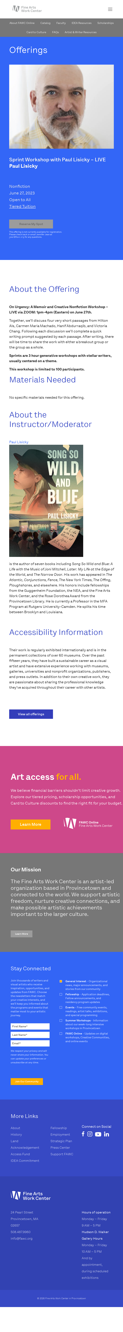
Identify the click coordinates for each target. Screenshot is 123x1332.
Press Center (60, 1148)
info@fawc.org (21, 1238)
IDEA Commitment (25, 1161)
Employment (60, 1135)
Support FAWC (61, 1154)
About (15, 1128)
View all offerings (31, 714)
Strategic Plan (61, 1141)
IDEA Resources (81, 23)
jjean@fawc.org (16, 237)
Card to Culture (36, 32)
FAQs (55, 32)
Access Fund (20, 1154)
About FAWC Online (21, 23)
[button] (30, 824)
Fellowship (58, 1128)
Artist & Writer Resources (81, 32)
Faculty (61, 23)
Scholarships (105, 23)
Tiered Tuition (22, 206)
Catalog (45, 23)
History (16, 1135)
